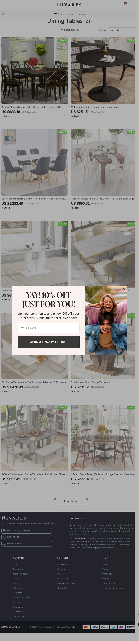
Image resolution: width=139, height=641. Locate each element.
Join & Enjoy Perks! (48, 342)
